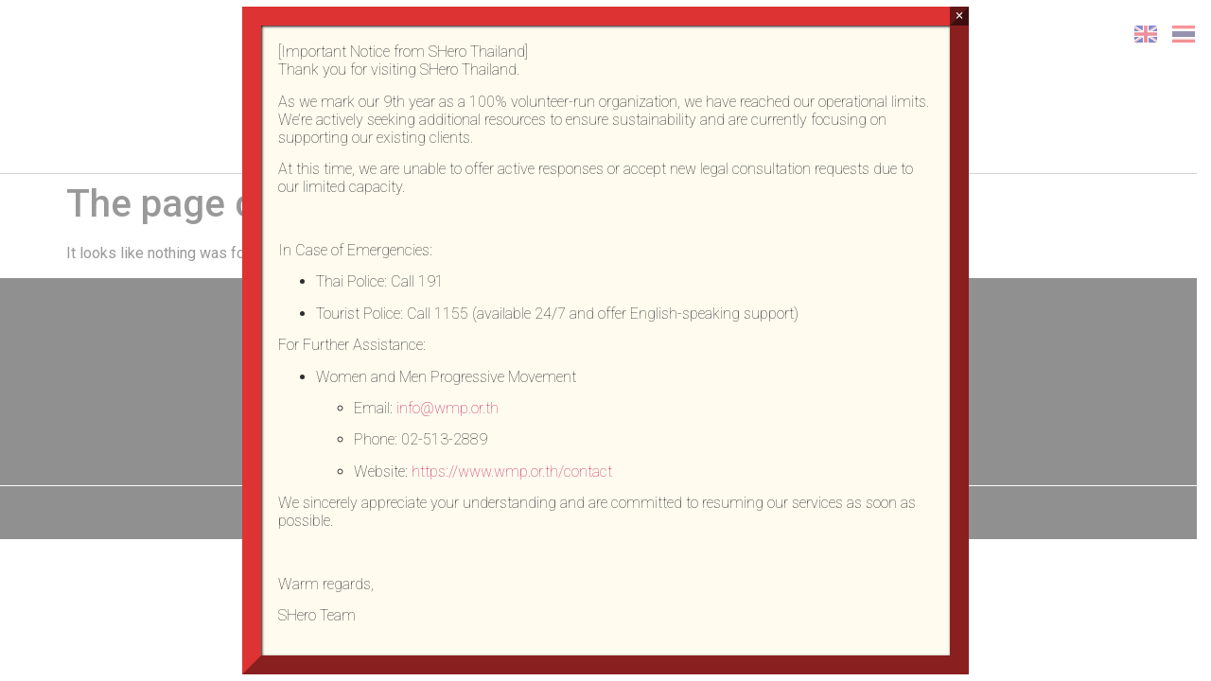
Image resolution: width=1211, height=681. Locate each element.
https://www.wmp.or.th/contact (512, 471)
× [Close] (959, 16)
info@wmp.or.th (447, 408)
